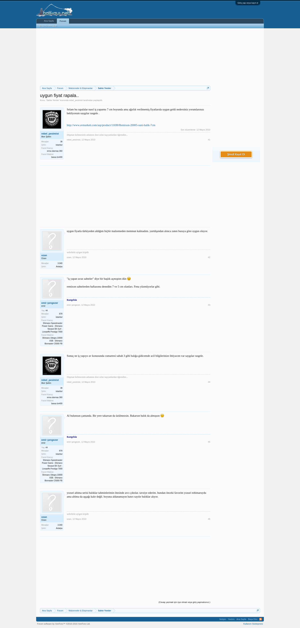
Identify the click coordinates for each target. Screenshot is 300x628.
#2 (209, 257)
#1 (209, 139)
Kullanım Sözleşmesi (253, 624)
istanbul (59, 145)
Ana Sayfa (49, 21)
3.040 (60, 263)
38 (61, 142)
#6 (209, 519)
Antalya (59, 267)
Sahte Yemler (52, 100)
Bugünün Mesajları (48, 26)
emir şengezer (49, 302)
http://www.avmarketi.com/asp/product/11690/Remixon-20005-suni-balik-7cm (111, 125)
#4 (209, 382)
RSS (260, 619)
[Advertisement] (125, 57)
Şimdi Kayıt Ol (236, 154)
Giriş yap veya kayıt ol (247, 3)
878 (60, 314)
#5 (209, 442)
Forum (63, 21)
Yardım (231, 619)
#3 (209, 305)
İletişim (222, 619)
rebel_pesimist (76, 100)
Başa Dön (252, 619)
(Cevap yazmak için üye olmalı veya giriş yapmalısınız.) (184, 602)
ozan (44, 255)
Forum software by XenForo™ (63, 624)
